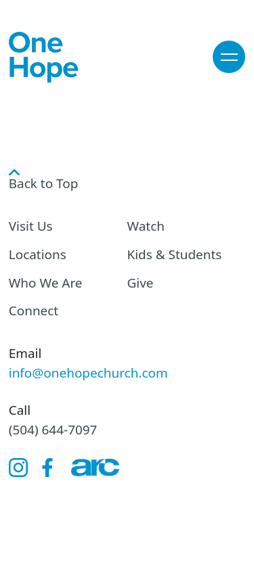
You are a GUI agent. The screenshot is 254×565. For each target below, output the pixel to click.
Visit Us (31, 226)
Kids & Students (174, 254)
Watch (146, 226)
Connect (33, 310)
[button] (229, 57)
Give (140, 283)
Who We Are (46, 283)
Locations (37, 254)
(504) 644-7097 (53, 429)
